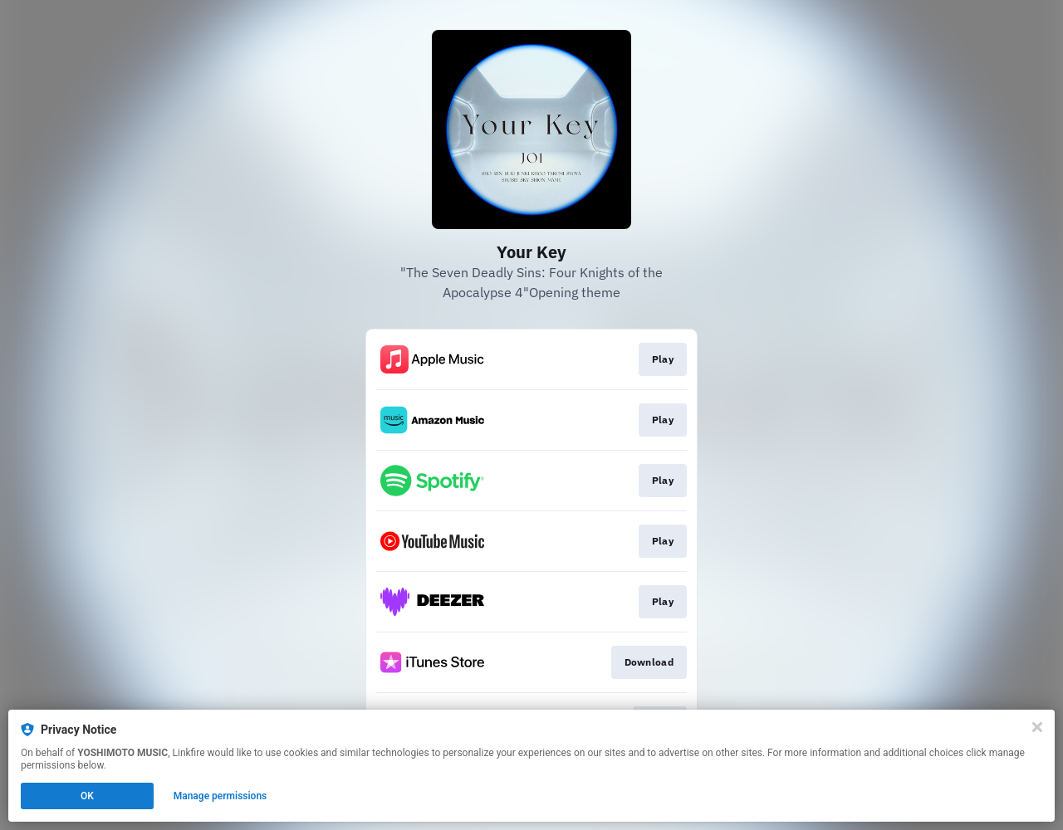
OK (87, 796)
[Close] (1037, 727)
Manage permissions (220, 796)
